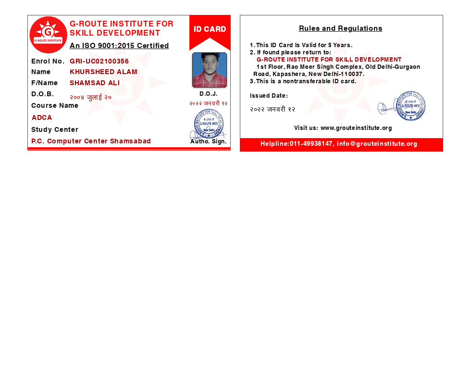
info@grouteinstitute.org (377, 143)
